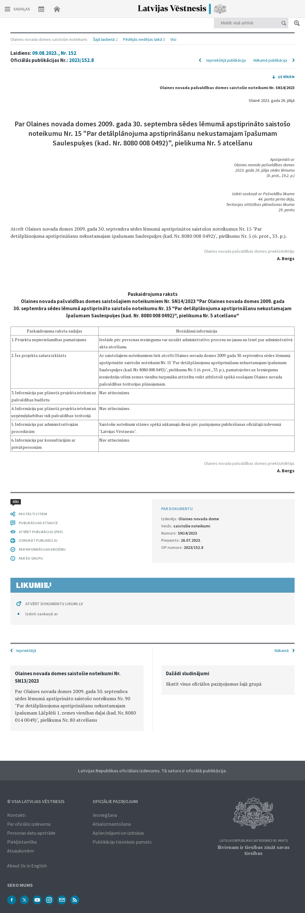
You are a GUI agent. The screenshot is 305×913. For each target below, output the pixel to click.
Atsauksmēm (20, 851)
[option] (77, 698)
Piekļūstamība (22, 842)
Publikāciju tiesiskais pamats (122, 842)
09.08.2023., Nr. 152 (54, 53)
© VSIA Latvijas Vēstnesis (36, 801)
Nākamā (282, 650)
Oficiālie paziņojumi (115, 801)
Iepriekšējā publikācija (226, 60)
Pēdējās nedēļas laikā (142, 39)
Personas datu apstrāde (31, 833)
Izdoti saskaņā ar (41, 614)
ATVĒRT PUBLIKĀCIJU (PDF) (41, 532)
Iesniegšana (105, 815)
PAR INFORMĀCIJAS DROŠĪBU (42, 549)
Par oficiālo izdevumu (29, 824)
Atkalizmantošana (112, 824)
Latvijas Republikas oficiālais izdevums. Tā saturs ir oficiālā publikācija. (152, 771)
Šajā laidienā (104, 39)
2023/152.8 (81, 60)
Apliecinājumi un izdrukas (118, 833)
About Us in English (27, 866)
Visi (173, 39)
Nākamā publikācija (270, 60)
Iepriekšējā (26, 650)
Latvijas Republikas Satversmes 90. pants (254, 841)
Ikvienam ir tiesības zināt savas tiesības (253, 850)
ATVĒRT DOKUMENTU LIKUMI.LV (54, 603)
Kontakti (16, 815)
